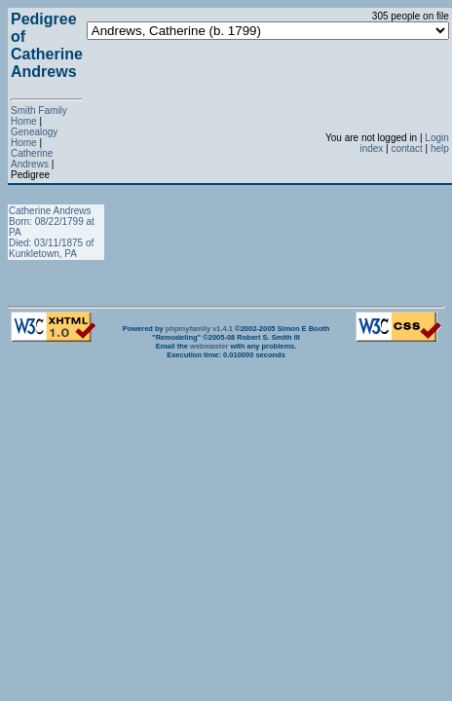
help (440, 148)
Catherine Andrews (32, 158)
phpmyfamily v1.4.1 (199, 328)
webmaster (209, 346)
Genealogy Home (34, 137)
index (371, 148)
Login (436, 137)
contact (406, 148)
